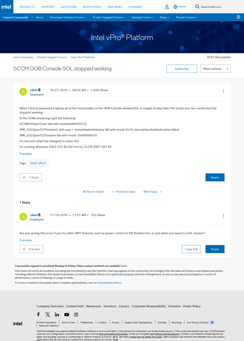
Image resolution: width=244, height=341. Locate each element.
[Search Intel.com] (222, 6)
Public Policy (192, 306)
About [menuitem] (39, 17)
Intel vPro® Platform (83, 57)
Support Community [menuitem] (15, 17)
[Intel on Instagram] (76, 315)
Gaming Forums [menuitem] (141, 17)
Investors (110, 306)
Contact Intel (75, 306)
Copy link (191, 249)
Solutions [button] (69, 7)
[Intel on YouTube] (66, 315)
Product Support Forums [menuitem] (107, 17)
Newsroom (93, 306)
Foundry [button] (135, 7)
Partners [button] (115, 7)
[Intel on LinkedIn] (57, 315)
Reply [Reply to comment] (215, 249)
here (124, 266)
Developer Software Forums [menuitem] (67, 17)
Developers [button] (92, 7)
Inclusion (175, 306)
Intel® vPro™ (38, 163)
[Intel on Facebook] (38, 315)
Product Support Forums (52, 57)
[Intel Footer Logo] (18, 323)
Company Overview (50, 306)
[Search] (197, 6)
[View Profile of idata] (35, 90)
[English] (180, 6)
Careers (124, 306)
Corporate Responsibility (149, 306)
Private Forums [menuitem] (185, 17)
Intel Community (23, 57)
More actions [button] (212, 68)
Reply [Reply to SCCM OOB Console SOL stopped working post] (215, 177)
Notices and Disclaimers (167, 333)
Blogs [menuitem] (163, 17)
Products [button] (27, 7)
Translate (25, 153)
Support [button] (48, 7)
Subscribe (182, 68)
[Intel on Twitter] (48, 315)
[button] (223, 91)
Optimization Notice (109, 282)
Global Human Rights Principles (146, 336)
